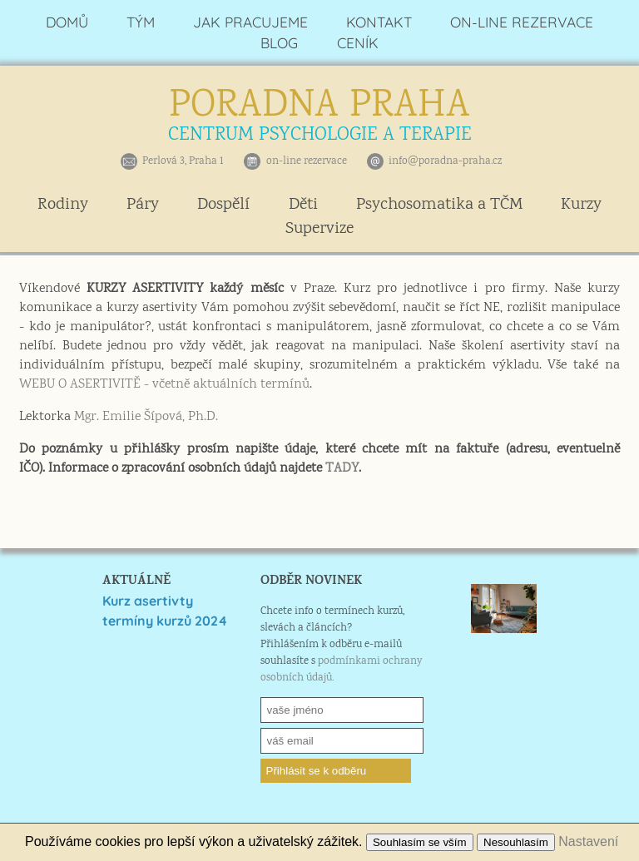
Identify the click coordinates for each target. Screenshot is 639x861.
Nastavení (588, 841)
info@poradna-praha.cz (445, 161)
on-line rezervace (306, 161)
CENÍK (358, 43)
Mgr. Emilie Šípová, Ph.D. (146, 417)
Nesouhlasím (515, 842)
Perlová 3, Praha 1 (183, 161)
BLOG (279, 43)
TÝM (140, 22)
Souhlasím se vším (420, 842)
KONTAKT (379, 22)
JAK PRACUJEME (250, 22)
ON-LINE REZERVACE (521, 22)
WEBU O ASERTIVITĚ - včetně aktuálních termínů (164, 384)
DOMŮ (67, 22)
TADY (342, 468)
